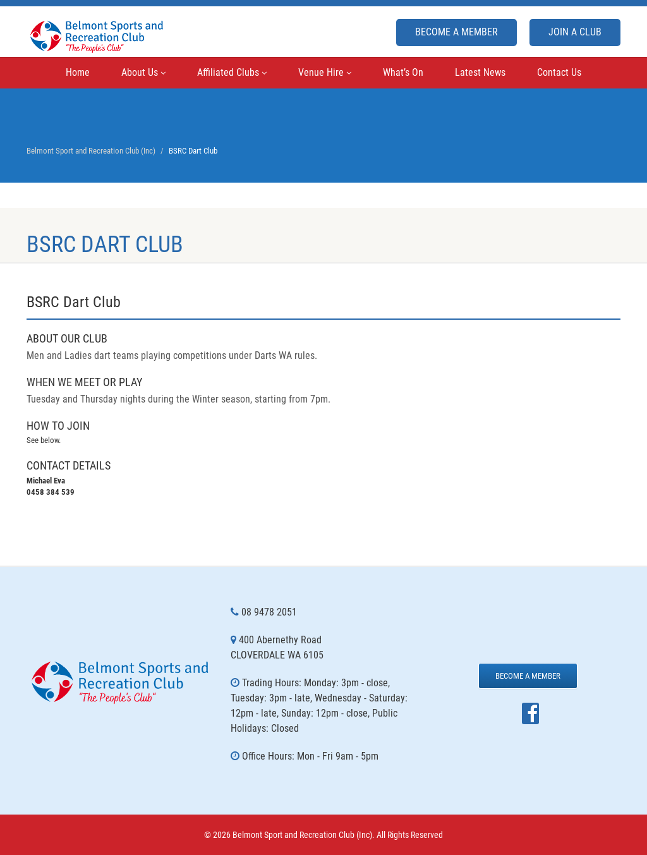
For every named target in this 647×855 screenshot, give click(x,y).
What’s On (403, 72)
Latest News (480, 72)
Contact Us (559, 72)
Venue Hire (324, 72)
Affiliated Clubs (232, 72)
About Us (143, 72)
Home (78, 72)
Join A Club (575, 32)
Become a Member (456, 32)
